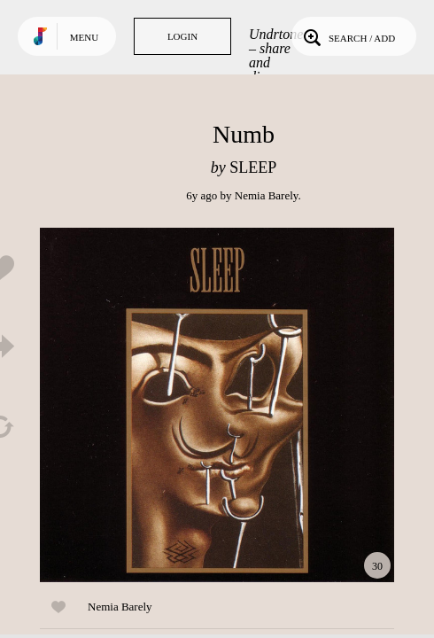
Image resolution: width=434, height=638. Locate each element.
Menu (84, 37)
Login (182, 36)
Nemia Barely (266, 195)
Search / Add (347, 36)
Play (217, 405)
